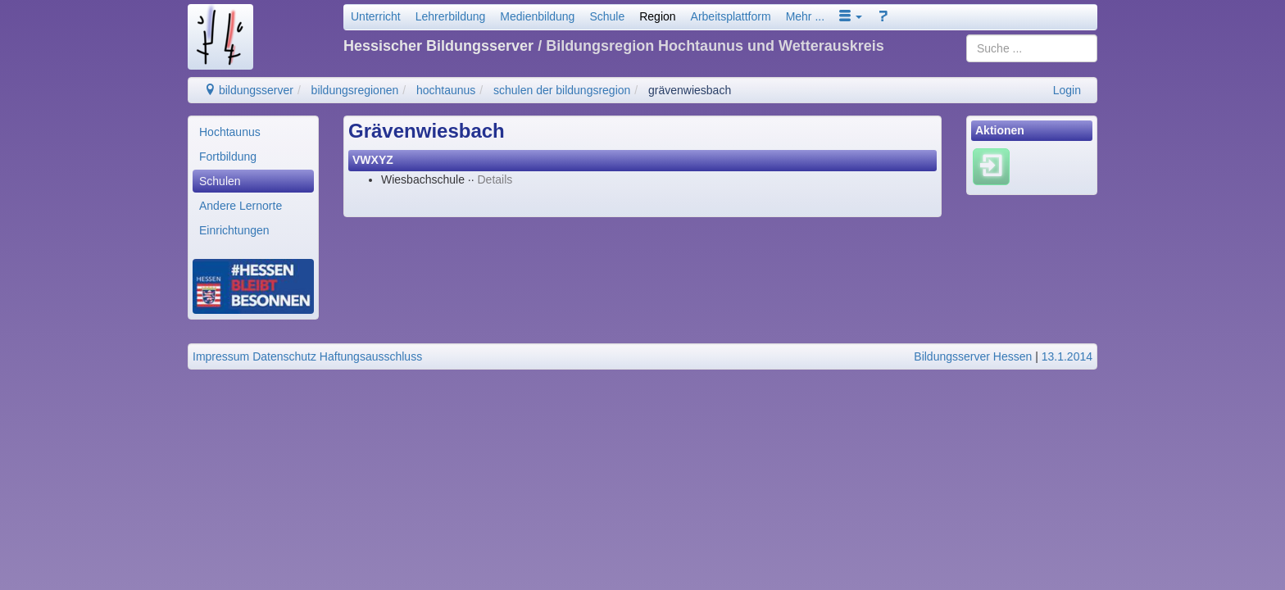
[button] (851, 16)
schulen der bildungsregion (561, 90)
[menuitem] (253, 131)
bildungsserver (248, 90)
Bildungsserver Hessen (973, 356)
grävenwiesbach (689, 90)
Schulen (220, 181)
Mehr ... (805, 16)
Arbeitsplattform (731, 16)
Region (657, 16)
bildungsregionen (355, 90)
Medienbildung (537, 16)
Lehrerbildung (450, 16)
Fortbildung (228, 156)
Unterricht (376, 16)
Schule (606, 16)
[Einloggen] (991, 166)
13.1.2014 (1067, 356)
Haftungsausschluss (371, 356)
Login (1067, 90)
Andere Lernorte (240, 205)
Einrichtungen (234, 230)
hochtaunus (445, 90)
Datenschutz (284, 356)
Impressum (221, 356)
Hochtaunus (230, 131)
